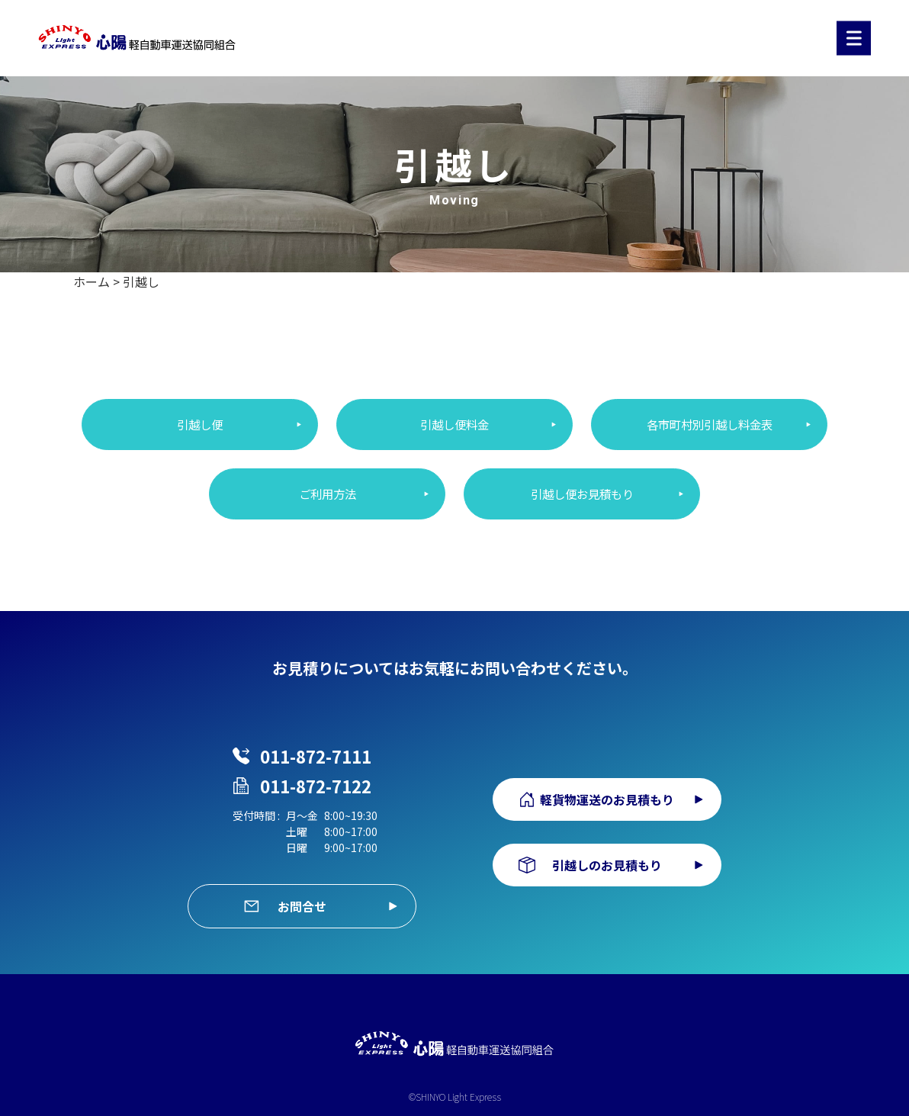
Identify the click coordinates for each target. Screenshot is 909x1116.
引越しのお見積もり (607, 854)
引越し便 (199, 425)
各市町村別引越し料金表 (709, 425)
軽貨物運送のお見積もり (607, 789)
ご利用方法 (327, 495)
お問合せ (302, 893)
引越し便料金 (454, 425)
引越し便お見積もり (582, 495)
